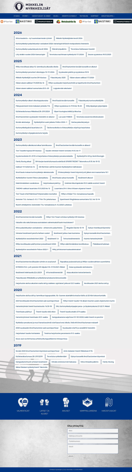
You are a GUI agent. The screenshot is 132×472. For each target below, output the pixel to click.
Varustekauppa (107, 16)
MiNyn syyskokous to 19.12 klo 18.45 (68, 106)
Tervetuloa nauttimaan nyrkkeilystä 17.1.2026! (66, 55)
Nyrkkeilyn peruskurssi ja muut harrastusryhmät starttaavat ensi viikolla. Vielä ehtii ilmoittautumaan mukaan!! (57, 323)
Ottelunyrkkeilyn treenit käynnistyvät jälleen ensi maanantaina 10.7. (83, 172)
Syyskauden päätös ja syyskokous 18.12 (74, 72)
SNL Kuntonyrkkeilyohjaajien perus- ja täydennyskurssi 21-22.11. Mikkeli (83, 306)
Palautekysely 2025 (58, 78)
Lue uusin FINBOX (65, 117)
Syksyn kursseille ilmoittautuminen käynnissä (88, 356)
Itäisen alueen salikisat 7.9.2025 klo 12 (30, 83)
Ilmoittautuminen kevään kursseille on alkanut (79, 67)
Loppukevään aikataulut (62, 88)
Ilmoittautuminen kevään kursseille (29, 217)
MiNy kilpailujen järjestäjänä (96, 106)
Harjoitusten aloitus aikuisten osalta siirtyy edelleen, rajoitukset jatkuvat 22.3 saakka (48, 283)
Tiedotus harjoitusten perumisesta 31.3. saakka (62, 333)
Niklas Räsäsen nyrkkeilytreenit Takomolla (31, 367)
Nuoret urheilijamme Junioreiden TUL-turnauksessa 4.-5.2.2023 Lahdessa (44, 205)
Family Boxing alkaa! (23, 161)
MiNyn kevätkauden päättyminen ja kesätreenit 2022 (36, 244)
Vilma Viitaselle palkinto (89, 362)
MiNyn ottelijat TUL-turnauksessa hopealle (77, 194)
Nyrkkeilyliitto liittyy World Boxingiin (90, 156)
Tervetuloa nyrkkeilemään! (57, 356)
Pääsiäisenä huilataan (101, 244)
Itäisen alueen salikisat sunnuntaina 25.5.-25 (32, 88)
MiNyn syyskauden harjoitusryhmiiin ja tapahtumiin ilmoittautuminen (74, 83)
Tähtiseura (83, 16)
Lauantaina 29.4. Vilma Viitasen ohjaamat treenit (72, 189)
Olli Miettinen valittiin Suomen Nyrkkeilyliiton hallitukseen (60, 167)
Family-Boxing (108, 362)
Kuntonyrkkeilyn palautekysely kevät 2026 (32, 49)
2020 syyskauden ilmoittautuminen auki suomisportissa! (37, 328)
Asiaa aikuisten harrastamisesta (79, 273)
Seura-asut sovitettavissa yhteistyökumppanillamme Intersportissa (41, 339)
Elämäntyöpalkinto (59, 49)
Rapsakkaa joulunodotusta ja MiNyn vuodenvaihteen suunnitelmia (85, 262)
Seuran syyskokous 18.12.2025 (99, 55)
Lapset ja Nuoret (44, 405)
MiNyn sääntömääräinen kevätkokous (74, 244)
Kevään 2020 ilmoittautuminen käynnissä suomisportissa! (37, 351)
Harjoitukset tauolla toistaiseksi (28, 333)
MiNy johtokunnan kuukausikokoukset (66, 250)
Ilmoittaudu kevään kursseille (63, 101)
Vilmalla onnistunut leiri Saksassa (63, 362)
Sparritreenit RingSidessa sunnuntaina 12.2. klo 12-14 (80, 199)
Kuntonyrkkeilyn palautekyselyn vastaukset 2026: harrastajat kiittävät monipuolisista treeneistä (52, 44)
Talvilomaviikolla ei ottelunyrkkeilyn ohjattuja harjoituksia (68, 128)
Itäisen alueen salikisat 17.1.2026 (82, 78)
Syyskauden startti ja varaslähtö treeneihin (79, 328)
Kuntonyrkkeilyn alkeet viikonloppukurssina (32, 101)
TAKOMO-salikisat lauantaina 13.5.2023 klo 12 (33, 189)
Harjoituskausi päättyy (51, 183)
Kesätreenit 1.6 (53, 239)
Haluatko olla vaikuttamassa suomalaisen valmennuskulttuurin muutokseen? (45, 222)
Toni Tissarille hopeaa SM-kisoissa (28, 151)
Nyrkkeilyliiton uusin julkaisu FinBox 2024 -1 (50, 122)
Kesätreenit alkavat (85, 178)
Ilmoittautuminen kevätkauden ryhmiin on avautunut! (36, 262)
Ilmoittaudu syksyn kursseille (63, 178)
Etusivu (17, 16)
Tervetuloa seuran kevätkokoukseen (90, 117)
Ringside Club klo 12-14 (75, 228)
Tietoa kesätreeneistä (71, 239)
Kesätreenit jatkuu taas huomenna (67, 233)
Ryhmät (25, 16)
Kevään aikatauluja (23, 122)
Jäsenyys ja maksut (69, 16)
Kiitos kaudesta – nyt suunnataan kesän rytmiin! (34, 38)
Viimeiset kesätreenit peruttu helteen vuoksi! (33, 233)
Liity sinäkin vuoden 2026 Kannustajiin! (30, 55)
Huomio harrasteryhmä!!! (93, 239)
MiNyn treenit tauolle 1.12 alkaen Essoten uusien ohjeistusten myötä (88, 301)
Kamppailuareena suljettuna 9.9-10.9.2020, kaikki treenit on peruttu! (77, 317)
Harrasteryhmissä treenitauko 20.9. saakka (32, 317)
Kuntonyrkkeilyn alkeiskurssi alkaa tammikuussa (34, 145)
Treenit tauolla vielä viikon (46, 312)
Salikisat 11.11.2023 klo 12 (25, 167)
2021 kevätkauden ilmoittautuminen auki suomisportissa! (37, 301)
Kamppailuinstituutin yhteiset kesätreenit (31, 362)
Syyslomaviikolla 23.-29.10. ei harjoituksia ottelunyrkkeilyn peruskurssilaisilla (44, 156)
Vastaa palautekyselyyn (80, 122)
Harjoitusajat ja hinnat (41, 16)
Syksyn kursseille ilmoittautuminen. (97, 233)
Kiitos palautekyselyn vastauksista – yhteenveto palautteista (39, 228)
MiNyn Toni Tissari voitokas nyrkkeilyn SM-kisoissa (65, 217)
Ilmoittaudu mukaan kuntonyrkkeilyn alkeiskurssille (35, 172)
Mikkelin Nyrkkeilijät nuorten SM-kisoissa (31, 78)
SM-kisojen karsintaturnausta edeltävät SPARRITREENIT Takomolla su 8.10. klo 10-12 (67, 161)
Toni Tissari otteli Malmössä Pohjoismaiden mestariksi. (36, 194)
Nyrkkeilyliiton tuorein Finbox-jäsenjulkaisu (32, 178)
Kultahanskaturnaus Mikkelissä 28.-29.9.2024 (33, 111)
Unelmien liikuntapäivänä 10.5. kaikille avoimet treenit (85, 183)
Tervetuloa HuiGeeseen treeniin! (83, 49)
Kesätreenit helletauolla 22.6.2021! (29, 273)
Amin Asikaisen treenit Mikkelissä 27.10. (78, 351)
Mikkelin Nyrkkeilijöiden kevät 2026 (69, 38)
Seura (56, 16)
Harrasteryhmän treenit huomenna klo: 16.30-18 (34, 306)
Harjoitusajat (108, 404)
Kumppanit (95, 16)
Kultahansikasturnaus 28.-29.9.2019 (29, 356)
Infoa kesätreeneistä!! (54, 273)
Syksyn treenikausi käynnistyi (99, 228)
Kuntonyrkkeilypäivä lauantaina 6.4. (29, 128)
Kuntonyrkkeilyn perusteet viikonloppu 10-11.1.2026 (35, 72)
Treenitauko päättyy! (24, 312)
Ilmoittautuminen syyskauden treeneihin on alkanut (35, 117)
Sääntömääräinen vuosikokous (27, 183)
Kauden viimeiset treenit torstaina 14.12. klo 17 (63, 151)
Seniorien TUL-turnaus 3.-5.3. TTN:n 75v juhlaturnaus (36, 199)
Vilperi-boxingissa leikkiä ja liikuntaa (67, 111)
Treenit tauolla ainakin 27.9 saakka (72, 312)
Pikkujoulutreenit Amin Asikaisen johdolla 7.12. (33, 106)
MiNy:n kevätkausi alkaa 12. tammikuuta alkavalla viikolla (37, 67)
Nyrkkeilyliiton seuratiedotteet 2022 (29, 239)
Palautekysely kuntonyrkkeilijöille (90, 101)
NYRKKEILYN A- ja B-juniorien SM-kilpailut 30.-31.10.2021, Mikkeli (40, 267)
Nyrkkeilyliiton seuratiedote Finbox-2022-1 (32, 250)
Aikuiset (66, 404)
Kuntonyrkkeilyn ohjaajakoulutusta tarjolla (32, 133)
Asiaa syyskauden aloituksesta (80, 267)
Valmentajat (23, 404)
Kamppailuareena (88, 404)
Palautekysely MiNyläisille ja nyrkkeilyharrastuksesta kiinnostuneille (41, 278)
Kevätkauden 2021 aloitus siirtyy (96, 283)
